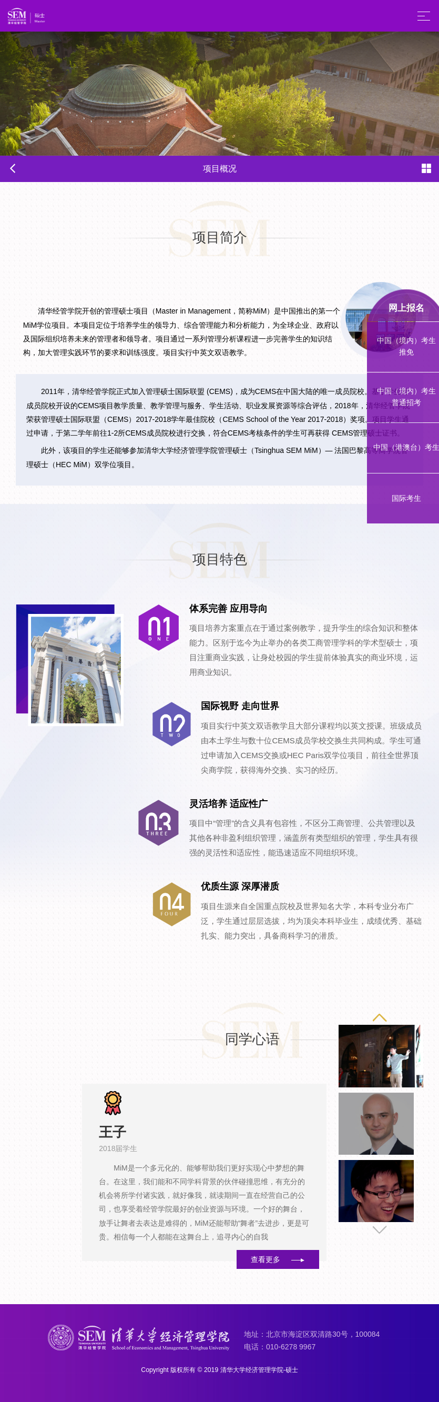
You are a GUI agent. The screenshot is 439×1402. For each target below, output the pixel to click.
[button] (379, 1229)
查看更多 (277, 1259)
